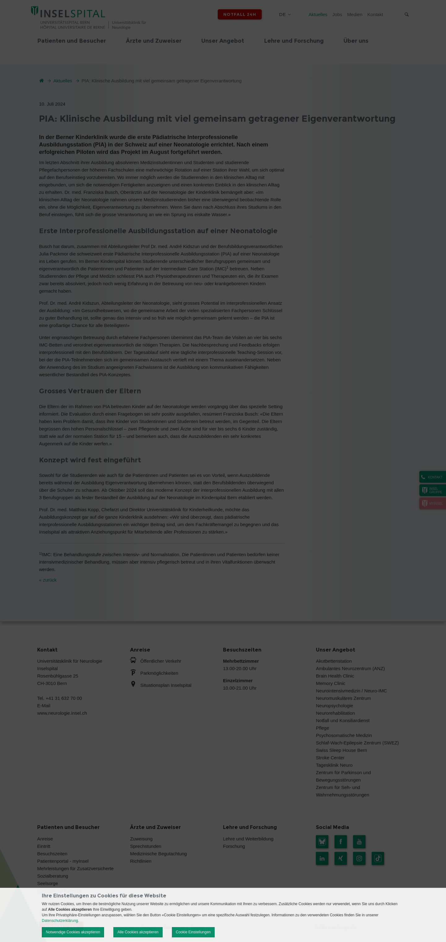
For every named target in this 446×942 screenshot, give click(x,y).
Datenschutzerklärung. (60, 920)
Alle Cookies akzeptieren (137, 932)
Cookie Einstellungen (193, 932)
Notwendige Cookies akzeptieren (73, 932)
